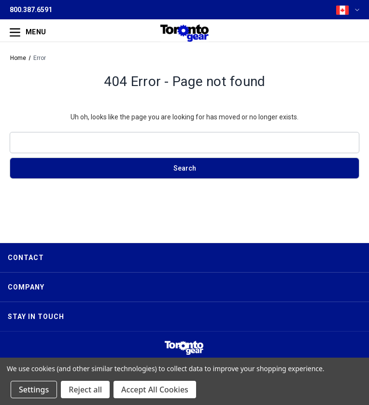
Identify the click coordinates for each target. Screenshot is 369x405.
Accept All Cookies (154, 389)
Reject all (85, 389)
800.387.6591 (31, 10)
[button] (184, 348)
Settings (34, 389)
